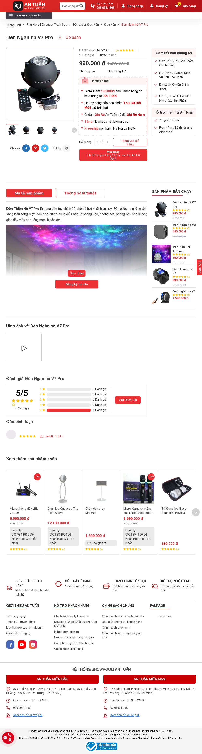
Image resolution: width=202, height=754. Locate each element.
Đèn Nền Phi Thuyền (181, 249)
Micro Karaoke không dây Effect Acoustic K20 (137, 511)
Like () (47, 436)
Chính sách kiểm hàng (68, 648)
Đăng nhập (132, 5)
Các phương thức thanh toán (74, 643)
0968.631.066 (119, 707)
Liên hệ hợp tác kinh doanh (24, 627)
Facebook (164, 616)
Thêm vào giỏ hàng (130, 142)
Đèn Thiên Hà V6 (182, 271)
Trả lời (59, 436)
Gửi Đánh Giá (128, 400)
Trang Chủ (13, 25)
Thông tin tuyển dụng (20, 621)
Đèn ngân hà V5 (184, 291)
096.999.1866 (105, 7)
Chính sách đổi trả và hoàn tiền (123, 616)
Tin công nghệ (15, 616)
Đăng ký (159, 5)
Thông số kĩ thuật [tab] (80, 193)
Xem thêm (76, 273)
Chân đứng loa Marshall (95, 510)
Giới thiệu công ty (18, 633)
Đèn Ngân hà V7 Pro (184, 204)
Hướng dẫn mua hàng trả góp (74, 637)
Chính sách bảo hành (116, 627)
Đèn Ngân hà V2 (184, 224)
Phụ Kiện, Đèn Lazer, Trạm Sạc (47, 24)
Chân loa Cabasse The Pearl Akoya (63, 510)
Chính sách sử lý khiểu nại (71, 616)
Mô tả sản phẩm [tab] (29, 193)
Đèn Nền (110, 24)
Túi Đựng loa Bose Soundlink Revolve (173, 510)
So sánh (69, 37)
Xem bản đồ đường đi (27, 715)
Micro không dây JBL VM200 (24, 510)
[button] (74, 130)
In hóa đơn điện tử (66, 631)
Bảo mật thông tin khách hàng (122, 621)
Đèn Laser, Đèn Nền (86, 24)
